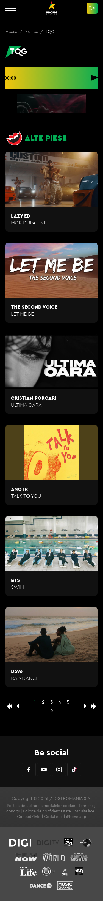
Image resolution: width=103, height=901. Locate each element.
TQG (49, 31)
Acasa (11, 31)
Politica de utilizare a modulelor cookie (41, 805)
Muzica (31, 31)
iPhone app (76, 816)
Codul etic (53, 816)
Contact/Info (29, 816)
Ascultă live (84, 811)
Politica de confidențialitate (47, 811)
